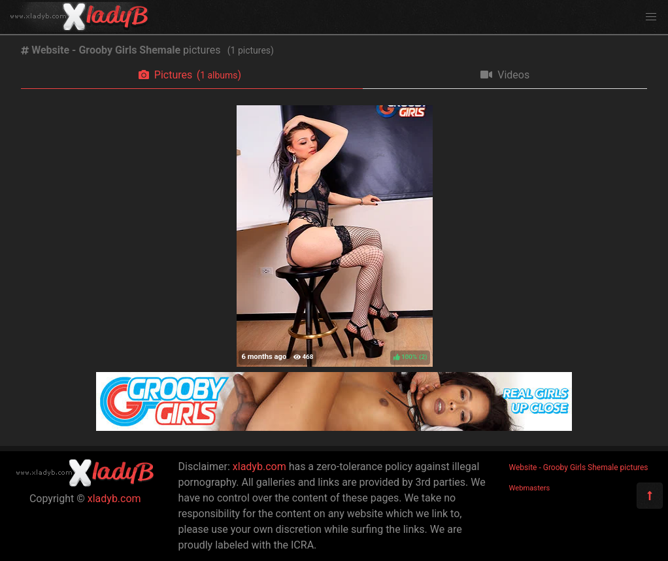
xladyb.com (114, 498)
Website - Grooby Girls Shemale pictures (578, 467)
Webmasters (529, 488)
